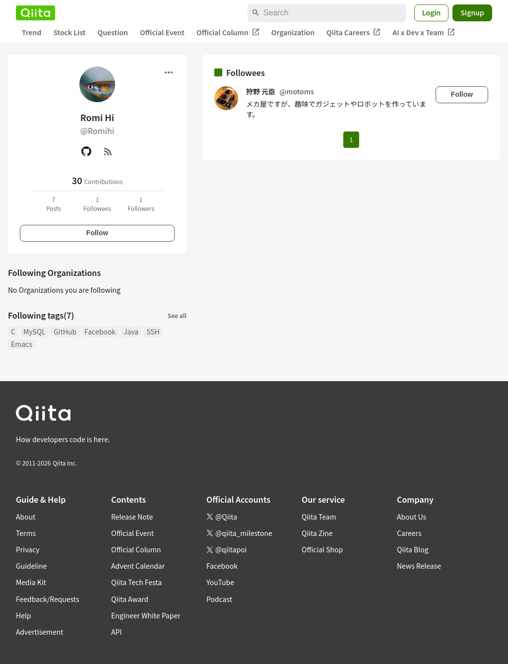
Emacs (21, 344)
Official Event (162, 32)
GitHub (65, 331)
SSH (153, 331)
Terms (26, 533)
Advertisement (40, 632)
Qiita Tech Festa (136, 582)
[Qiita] (35, 12)
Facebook (100, 331)
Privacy (27, 549)
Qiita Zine (317, 533)
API (116, 632)
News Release (419, 566)
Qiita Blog (413, 549)
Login (431, 12)
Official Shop (322, 549)
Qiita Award (129, 599)
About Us (411, 517)
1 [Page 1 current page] (351, 139)
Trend (31, 32)
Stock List (69, 32)
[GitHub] (86, 151)
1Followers (140, 203)
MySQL (34, 331)
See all (177, 315)
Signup (472, 12)
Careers (409, 533)
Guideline (31, 566)
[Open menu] (169, 72)
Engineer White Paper (146, 615)
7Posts (53, 203)
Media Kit (31, 582)
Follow (97, 233)
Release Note (132, 517)
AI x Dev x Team (423, 32)
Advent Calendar (138, 566)
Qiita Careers (353, 32)
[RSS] (108, 151)
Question (113, 32)
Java (131, 331)
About (25, 517)
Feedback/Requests (47, 599)
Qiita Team (319, 517)
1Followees (97, 203)
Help (23, 615)
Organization (293, 32)
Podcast (219, 599)
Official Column (227, 32)
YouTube (220, 582)
